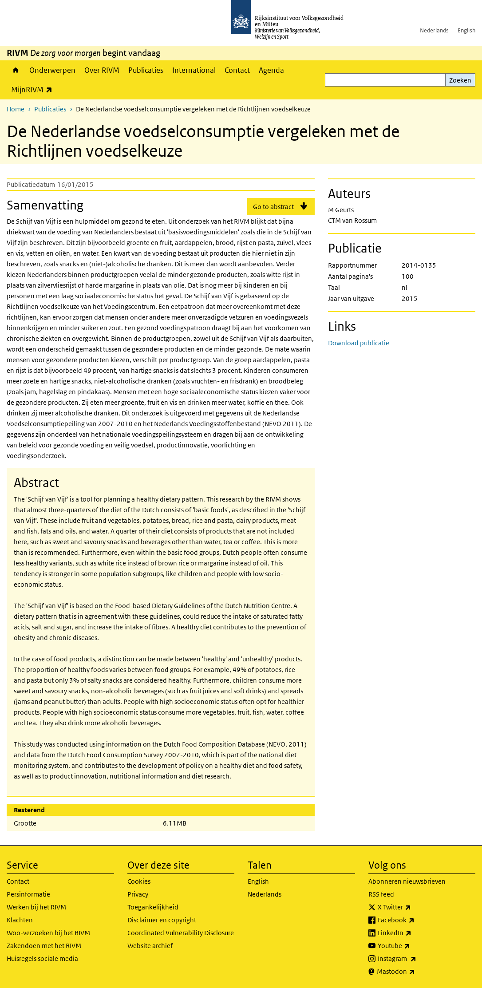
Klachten (20, 920)
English (466, 30)
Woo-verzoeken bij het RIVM (48, 933)
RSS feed (381, 894)
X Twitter (414, 907)
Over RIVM (101, 70)
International (194, 70)
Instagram (416, 958)
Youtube (413, 946)
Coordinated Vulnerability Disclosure (180, 933)
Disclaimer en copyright (161, 920)
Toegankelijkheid (152, 907)
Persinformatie (28, 894)
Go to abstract (273, 206)
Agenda (271, 70)
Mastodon (415, 971)
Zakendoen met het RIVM (44, 945)
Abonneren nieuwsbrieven (407, 881)
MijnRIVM (34, 89)
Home (16, 70)
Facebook (416, 920)
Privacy (137, 894)
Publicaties (145, 70)
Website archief (150, 945)
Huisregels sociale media (42, 958)
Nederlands (434, 30)
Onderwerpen (52, 70)
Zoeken (460, 80)
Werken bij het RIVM (36, 907)
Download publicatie (358, 343)
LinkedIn (414, 933)
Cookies (138, 881)
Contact (237, 70)
